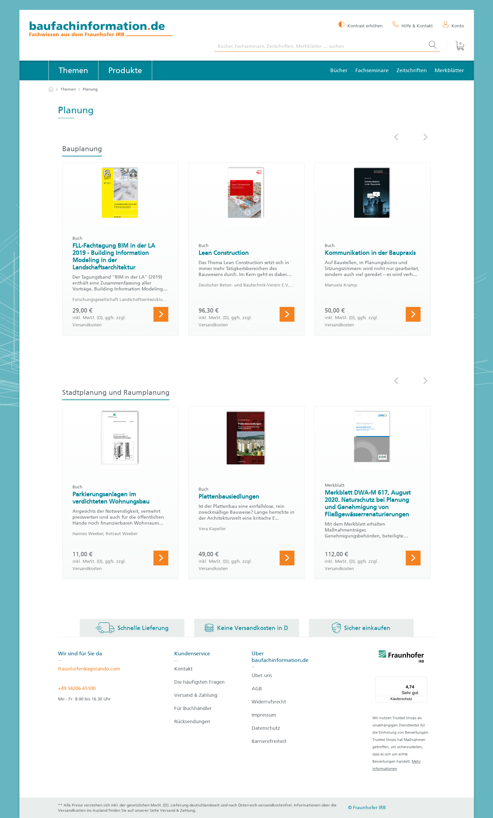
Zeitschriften (412, 70)
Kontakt (183, 669)
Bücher (338, 70)
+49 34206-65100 (77, 688)
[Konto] (453, 25)
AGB (257, 689)
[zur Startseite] (51, 89)
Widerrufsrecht (269, 702)
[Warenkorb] (455, 46)
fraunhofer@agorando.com (89, 669)
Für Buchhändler (193, 708)
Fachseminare (372, 70)
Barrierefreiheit (269, 741)
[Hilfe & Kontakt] (413, 25)
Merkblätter (449, 70)
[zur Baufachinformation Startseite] (117, 29)
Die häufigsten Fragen (199, 682)
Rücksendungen (192, 721)
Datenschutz (266, 728)
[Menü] (423, 680)
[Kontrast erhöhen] (361, 25)
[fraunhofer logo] (401, 657)
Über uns (262, 675)
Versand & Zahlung (195, 695)
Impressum (264, 715)
